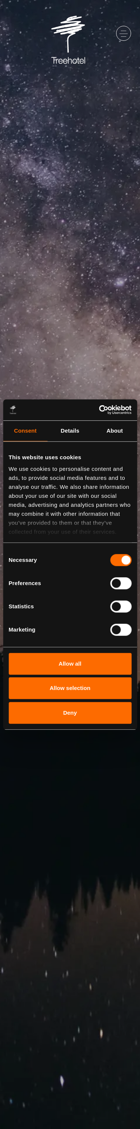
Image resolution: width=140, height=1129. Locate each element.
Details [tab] (70, 430)
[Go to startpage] (70, 33)
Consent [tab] (25, 430)
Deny (70, 712)
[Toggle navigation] (123, 33)
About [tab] (114, 430)
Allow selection (70, 688)
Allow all (70, 663)
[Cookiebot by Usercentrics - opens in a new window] (99, 410)
